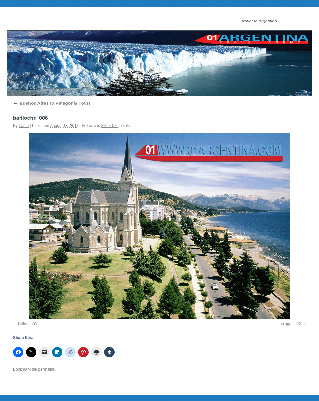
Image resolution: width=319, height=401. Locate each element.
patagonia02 (290, 324)
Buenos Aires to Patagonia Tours (52, 103)
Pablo (24, 125)
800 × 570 (110, 125)
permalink (46, 369)
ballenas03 (27, 324)
